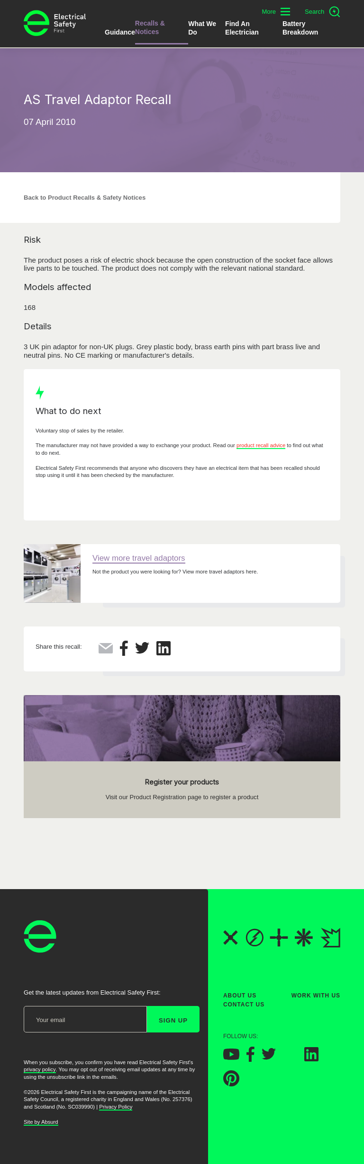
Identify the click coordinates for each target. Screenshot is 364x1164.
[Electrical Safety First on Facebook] (250, 1059)
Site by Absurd (41, 1122)
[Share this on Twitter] (142, 651)
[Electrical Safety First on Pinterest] (231, 1084)
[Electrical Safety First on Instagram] (290, 1059)
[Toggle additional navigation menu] (276, 11)
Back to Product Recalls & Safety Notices (85, 197)
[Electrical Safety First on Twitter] (269, 1058)
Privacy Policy (115, 1107)
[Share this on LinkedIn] (163, 653)
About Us (239, 995)
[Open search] (322, 12)
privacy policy (40, 1070)
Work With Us (315, 995)
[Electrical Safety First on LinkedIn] (311, 1059)
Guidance (120, 32)
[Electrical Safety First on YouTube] (231, 1057)
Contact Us (243, 1005)
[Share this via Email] (106, 651)
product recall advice (261, 445)
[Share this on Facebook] (124, 653)
